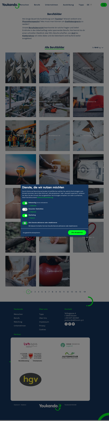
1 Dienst (32, 218)
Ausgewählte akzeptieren (31, 232)
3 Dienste (32, 206)
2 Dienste (32, 212)
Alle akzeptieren (77, 232)
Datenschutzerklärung (45, 197)
